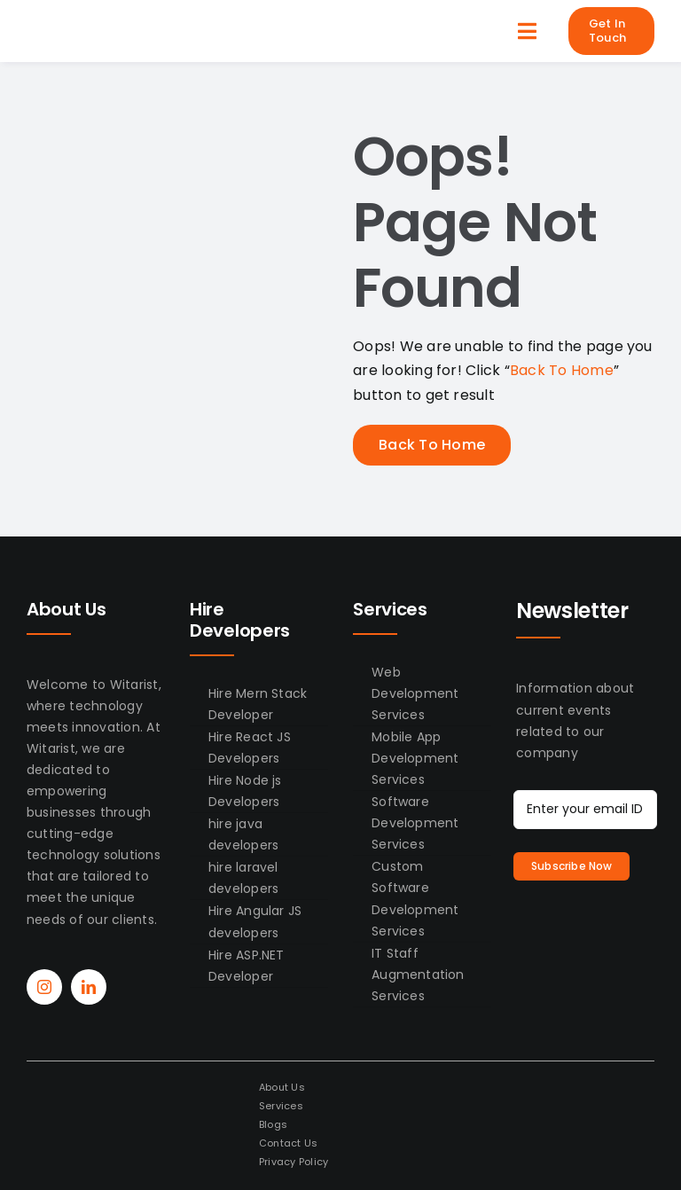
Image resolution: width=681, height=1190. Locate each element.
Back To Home (562, 370)
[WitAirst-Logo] (95, 24)
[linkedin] (88, 987)
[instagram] (44, 987)
